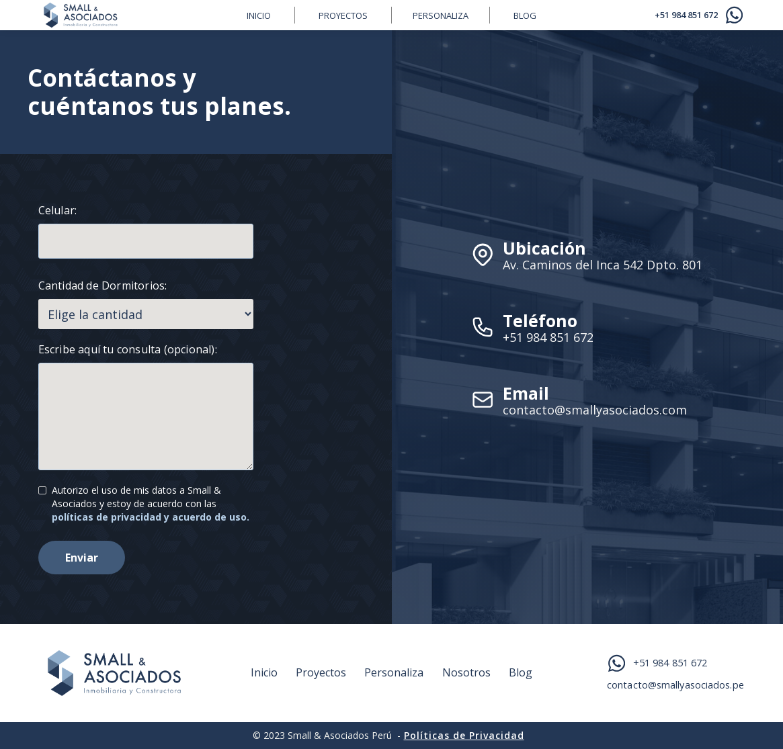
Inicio (264, 673)
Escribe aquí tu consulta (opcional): (127, 349)
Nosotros (466, 673)
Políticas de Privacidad (464, 735)
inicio (259, 15)
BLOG (524, 15)
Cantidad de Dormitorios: (102, 285)
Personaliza (440, 15)
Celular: (57, 210)
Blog (520, 673)
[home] (131, 15)
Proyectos (343, 15)
